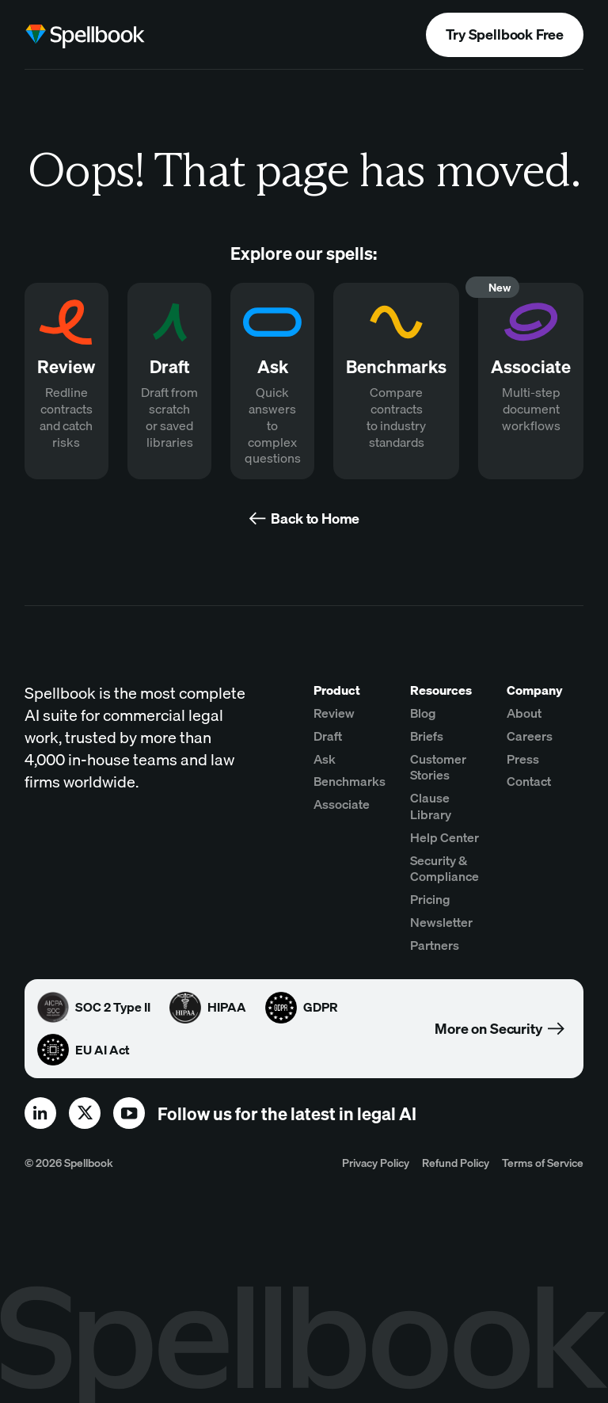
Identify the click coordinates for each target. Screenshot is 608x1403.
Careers (530, 736)
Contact (529, 781)
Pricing (430, 899)
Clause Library (430, 806)
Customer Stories (438, 767)
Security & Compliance (444, 868)
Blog (423, 713)
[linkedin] (40, 1113)
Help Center (444, 837)
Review (334, 713)
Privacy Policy (375, 1162)
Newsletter (441, 922)
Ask (325, 759)
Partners (434, 945)
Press (523, 759)
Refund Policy (455, 1162)
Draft (328, 736)
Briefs (426, 736)
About (524, 713)
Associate (342, 804)
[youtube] (129, 1113)
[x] (85, 1113)
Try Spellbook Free (505, 34)
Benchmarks (350, 781)
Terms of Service (542, 1162)
